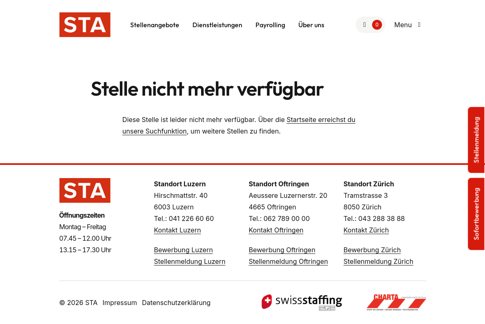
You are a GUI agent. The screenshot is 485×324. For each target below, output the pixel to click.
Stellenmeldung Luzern (190, 261)
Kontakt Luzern (177, 230)
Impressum (120, 302)
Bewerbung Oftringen (282, 250)
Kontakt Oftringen (276, 230)
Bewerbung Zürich (372, 250)
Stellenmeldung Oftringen (288, 261)
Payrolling (270, 25)
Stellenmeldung (476, 140)
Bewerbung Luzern (183, 250)
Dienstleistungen (217, 25)
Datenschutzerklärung (176, 302)
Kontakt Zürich (366, 230)
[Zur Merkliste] (370, 24)
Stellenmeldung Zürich (379, 261)
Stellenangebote (154, 25)
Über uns (311, 25)
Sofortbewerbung (476, 214)
